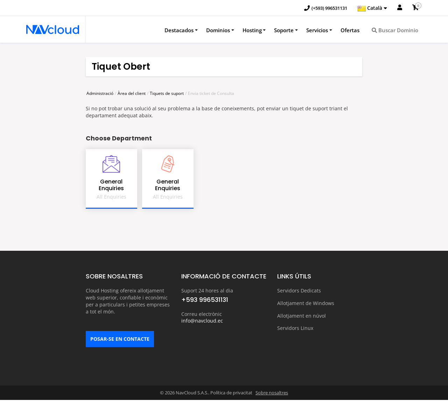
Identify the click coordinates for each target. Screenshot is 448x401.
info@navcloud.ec (202, 321)
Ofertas (350, 30)
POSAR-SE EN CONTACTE (119, 340)
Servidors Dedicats (299, 291)
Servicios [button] (317, 30)
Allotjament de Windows (305, 303)
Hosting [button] (252, 30)
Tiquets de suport (167, 94)
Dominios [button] (218, 30)
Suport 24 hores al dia (207, 291)
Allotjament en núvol (301, 315)
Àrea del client (132, 94)
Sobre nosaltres (271, 394)
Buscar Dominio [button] (395, 30)
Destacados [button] (179, 30)
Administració (99, 94)
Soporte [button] (284, 30)
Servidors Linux (295, 327)
